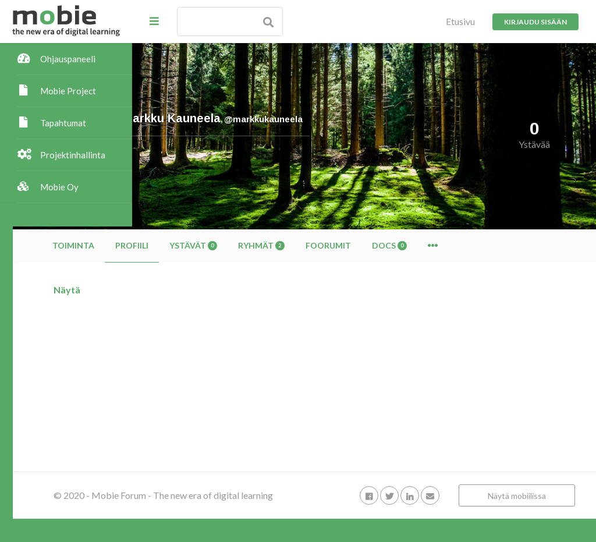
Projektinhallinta (72, 155)
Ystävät (312, 245)
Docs (508, 245)
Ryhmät (380, 245)
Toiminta (193, 245)
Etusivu (460, 21)
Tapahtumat (63, 123)
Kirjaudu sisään (535, 21)
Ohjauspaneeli (67, 59)
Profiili (251, 245)
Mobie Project (68, 91)
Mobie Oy (59, 187)
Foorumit (447, 245)
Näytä (186, 289)
